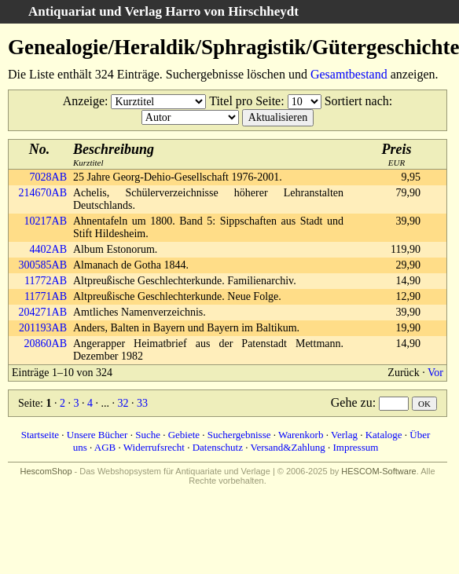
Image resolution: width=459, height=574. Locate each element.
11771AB (45, 296)
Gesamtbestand (348, 74)
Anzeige (84, 101)
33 (142, 403)
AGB (105, 447)
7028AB (48, 177)
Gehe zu (352, 402)
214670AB (43, 193)
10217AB (45, 221)
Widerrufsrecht (154, 447)
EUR (397, 154)
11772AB (45, 281)
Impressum (356, 447)
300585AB (43, 265)
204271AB (43, 312)
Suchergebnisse (239, 435)
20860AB (45, 343)
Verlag (344, 435)
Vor (435, 372)
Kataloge (383, 435)
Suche (147, 435)
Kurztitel (113, 154)
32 (122, 403)
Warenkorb (300, 435)
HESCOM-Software (378, 471)
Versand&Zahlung (287, 447)
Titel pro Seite (245, 101)
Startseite (40, 435)
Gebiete (184, 435)
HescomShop (46, 471)
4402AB (48, 249)
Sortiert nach (357, 101)
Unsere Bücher (97, 435)
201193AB (43, 328)
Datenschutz (218, 447)
